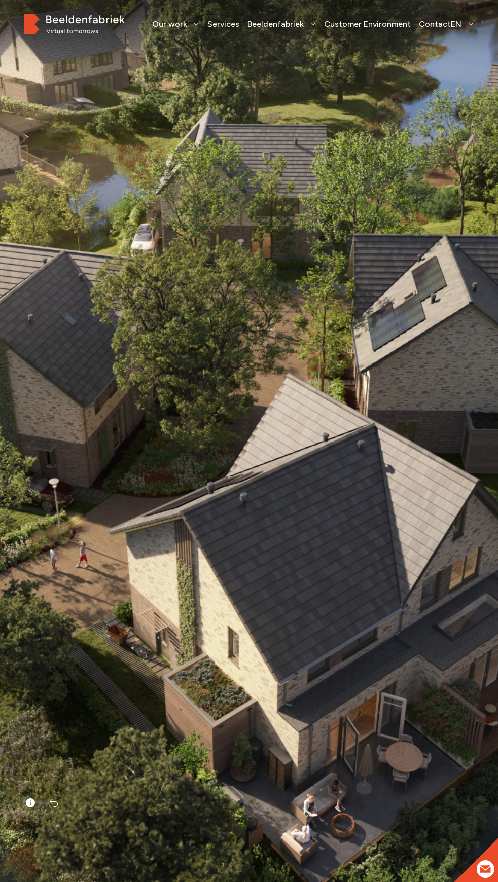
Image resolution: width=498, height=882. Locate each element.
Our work (175, 24)
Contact (435, 24)
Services (223, 24)
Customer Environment (367, 24)
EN (462, 24)
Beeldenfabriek (281, 24)
